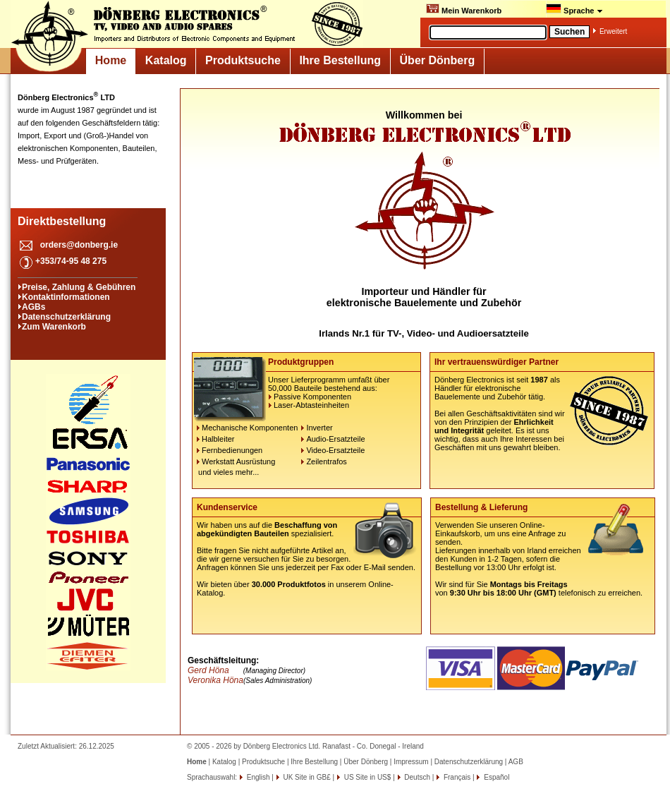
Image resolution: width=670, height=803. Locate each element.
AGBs (33, 307)
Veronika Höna (215, 680)
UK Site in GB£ (307, 777)
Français (455, 777)
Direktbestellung (62, 221)
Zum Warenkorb (54, 327)
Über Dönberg (437, 60)
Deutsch (416, 777)
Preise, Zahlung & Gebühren (78, 287)
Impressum (411, 762)
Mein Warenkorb (463, 9)
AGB (515, 762)
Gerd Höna (208, 670)
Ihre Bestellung (340, 60)
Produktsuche (243, 60)
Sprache (574, 9)
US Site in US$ (367, 777)
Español (495, 777)
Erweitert (613, 31)
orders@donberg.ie (79, 245)
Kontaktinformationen (66, 297)
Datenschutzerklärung (66, 317)
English (257, 777)
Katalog (166, 60)
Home (110, 60)
